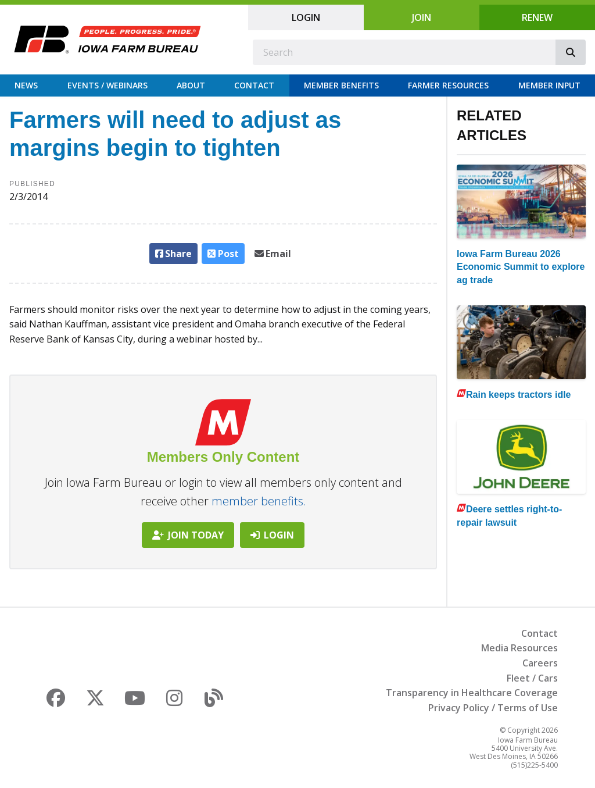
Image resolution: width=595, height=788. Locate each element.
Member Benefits (341, 85)
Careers (540, 663)
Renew (537, 17)
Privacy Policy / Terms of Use (493, 707)
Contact (254, 85)
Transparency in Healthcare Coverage (472, 692)
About (191, 85)
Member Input (549, 85)
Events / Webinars (107, 85)
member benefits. (259, 501)
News (26, 85)
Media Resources (519, 647)
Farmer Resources (448, 85)
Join (421, 17)
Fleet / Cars (532, 678)
